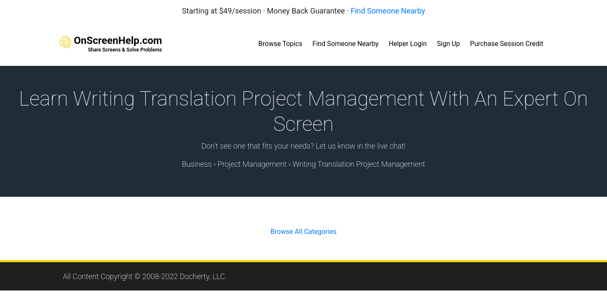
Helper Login (408, 44)
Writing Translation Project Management (359, 164)
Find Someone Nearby (388, 10)
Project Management (252, 164)
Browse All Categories (303, 232)
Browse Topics (280, 44)
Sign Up (448, 44)
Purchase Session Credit (506, 44)
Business (197, 164)
